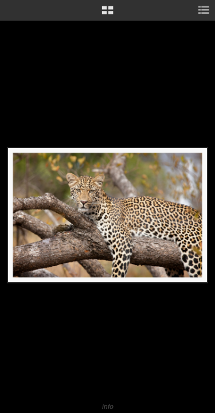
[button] (107, 14)
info (108, 406)
